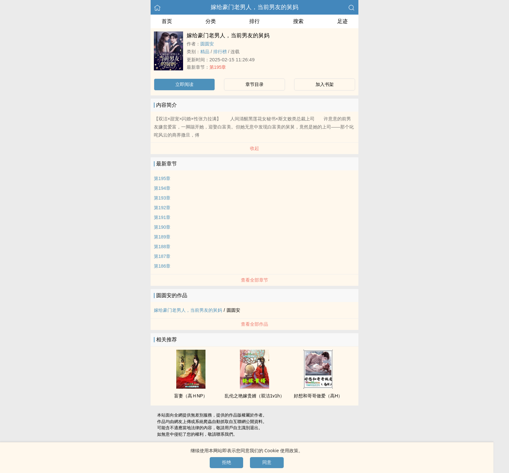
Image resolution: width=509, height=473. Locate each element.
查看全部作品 (254, 324)
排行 (254, 21)
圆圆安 (207, 43)
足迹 (342, 21)
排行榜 (220, 51)
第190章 (162, 227)
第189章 (162, 236)
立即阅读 (184, 84)
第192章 (162, 207)
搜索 (298, 21)
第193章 (162, 197)
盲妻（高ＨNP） (190, 395)
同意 (266, 462)
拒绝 (226, 462)
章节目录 (254, 84)
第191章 (162, 217)
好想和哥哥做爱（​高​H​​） (318, 395)
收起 (254, 148)
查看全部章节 (254, 280)
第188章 (162, 246)
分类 (210, 21)
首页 (167, 21)
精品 (204, 51)
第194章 (162, 188)
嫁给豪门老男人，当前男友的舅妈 (254, 7)
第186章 (162, 266)
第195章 (217, 67)
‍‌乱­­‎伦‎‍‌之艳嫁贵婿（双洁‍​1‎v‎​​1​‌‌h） (254, 395)
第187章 (162, 256)
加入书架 (325, 84)
